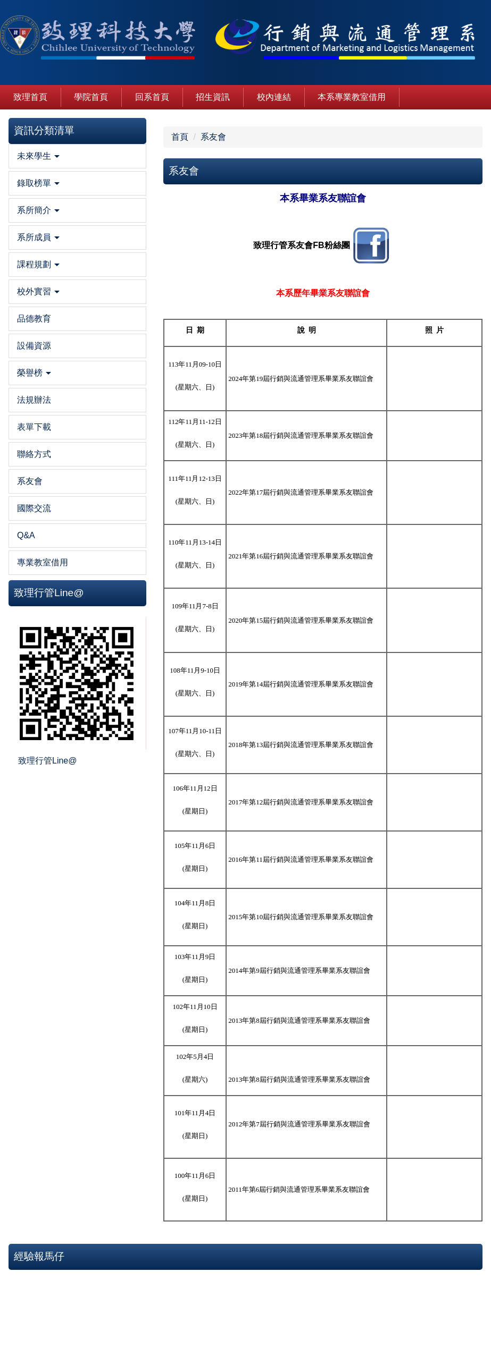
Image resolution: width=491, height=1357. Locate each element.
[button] (36, 178)
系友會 (132, 136)
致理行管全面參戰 (445, 284)
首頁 (98, 136)
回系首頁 (152, 96)
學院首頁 (91, 96)
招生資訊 (213, 96)
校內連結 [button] (274, 96)
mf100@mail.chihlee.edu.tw (188, 1336)
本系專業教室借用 (352, 96)
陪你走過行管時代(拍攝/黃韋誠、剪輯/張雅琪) (440, 359)
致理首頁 (30, 96)
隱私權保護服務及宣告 (418, 1300)
